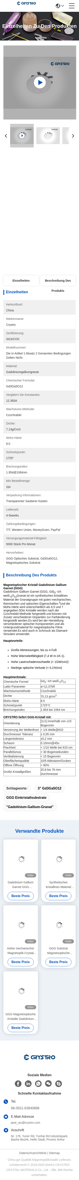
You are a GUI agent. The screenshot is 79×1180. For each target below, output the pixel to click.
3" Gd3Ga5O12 (50, 788)
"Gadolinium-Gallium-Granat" (30, 807)
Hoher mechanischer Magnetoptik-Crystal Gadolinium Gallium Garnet (20, 951)
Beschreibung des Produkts (58, 282)
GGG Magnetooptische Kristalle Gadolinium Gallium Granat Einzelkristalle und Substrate (20, 1016)
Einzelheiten (21, 280)
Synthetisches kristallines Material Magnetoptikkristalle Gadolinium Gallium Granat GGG (58, 885)
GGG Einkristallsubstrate (26, 797)
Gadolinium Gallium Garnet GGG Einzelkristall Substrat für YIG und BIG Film (21, 885)
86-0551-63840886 (25, 1108)
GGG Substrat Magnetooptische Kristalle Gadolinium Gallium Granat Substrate (58, 951)
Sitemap (54, 1153)
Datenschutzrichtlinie (33, 1153)
